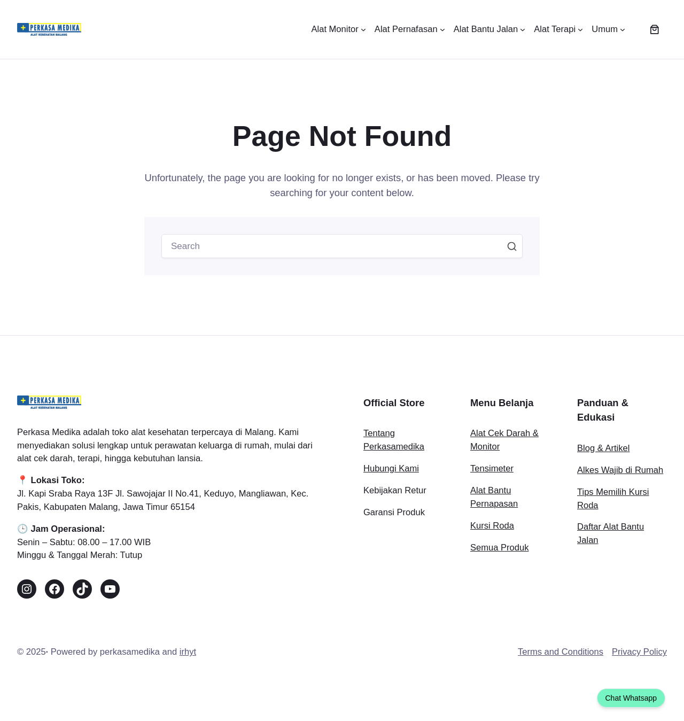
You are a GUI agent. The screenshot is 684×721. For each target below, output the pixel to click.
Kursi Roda (492, 527)
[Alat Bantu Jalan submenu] (490, 29)
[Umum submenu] (608, 29)
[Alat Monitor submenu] (338, 29)
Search (512, 247)
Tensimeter (492, 471)
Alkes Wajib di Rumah (620, 472)
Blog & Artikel (603, 450)
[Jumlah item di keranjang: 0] (654, 29)
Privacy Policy (639, 654)
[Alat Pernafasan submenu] (410, 29)
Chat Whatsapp (631, 698)
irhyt (188, 654)
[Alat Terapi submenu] (558, 29)
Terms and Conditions (560, 654)
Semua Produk (499, 549)
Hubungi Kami (391, 471)
